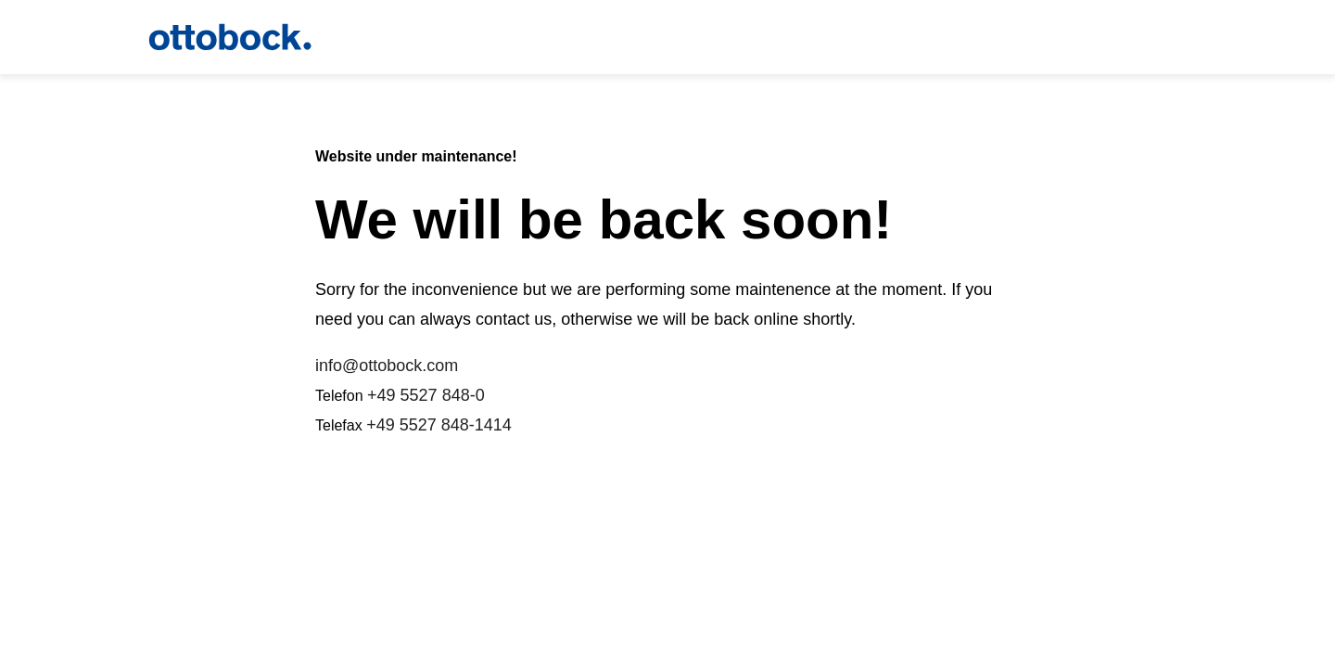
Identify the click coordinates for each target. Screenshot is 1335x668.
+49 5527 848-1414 (439, 425)
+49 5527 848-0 (426, 395)
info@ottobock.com (386, 365)
